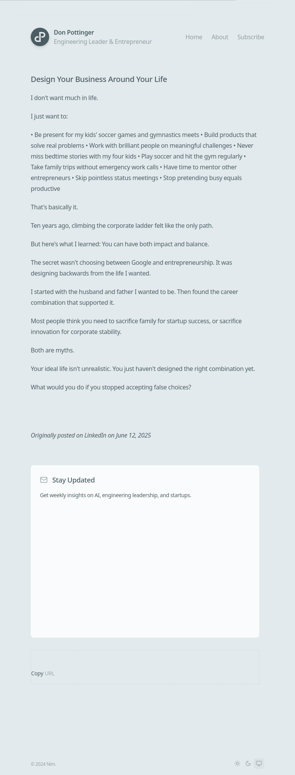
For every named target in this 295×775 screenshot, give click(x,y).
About (220, 37)
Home (194, 37)
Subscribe (250, 37)
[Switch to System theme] (259, 763)
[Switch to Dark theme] (248, 763)
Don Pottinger (74, 32)
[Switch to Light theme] (237, 763)
